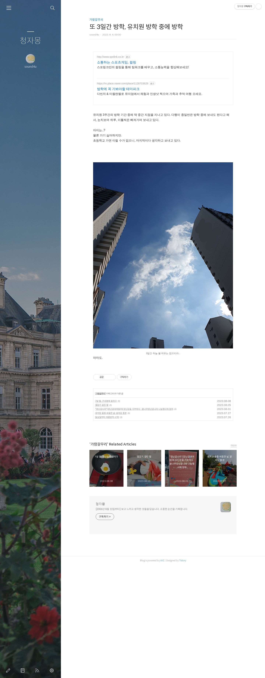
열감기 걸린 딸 (101, 517)
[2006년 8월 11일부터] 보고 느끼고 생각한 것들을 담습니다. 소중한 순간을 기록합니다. (142, 622)
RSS (37, 670)
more (234, 558)
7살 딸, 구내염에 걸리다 (106, 513)
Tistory (182, 673)
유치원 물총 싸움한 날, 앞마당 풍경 (111, 526)
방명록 (23, 670)
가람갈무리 (96, 20)
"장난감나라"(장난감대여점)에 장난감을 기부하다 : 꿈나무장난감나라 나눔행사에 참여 (134, 521)
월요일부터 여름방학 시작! (107, 530)
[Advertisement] (163, 83)
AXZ (162, 673)
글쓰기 (8, 670)
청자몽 (30, 40)
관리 (52, 670)
